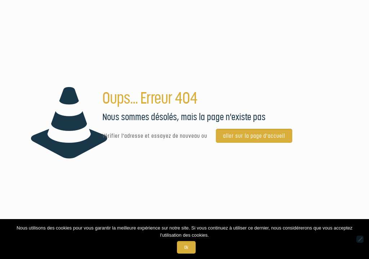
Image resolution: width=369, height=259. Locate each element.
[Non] (360, 239)
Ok (186, 247)
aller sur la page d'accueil (254, 135)
